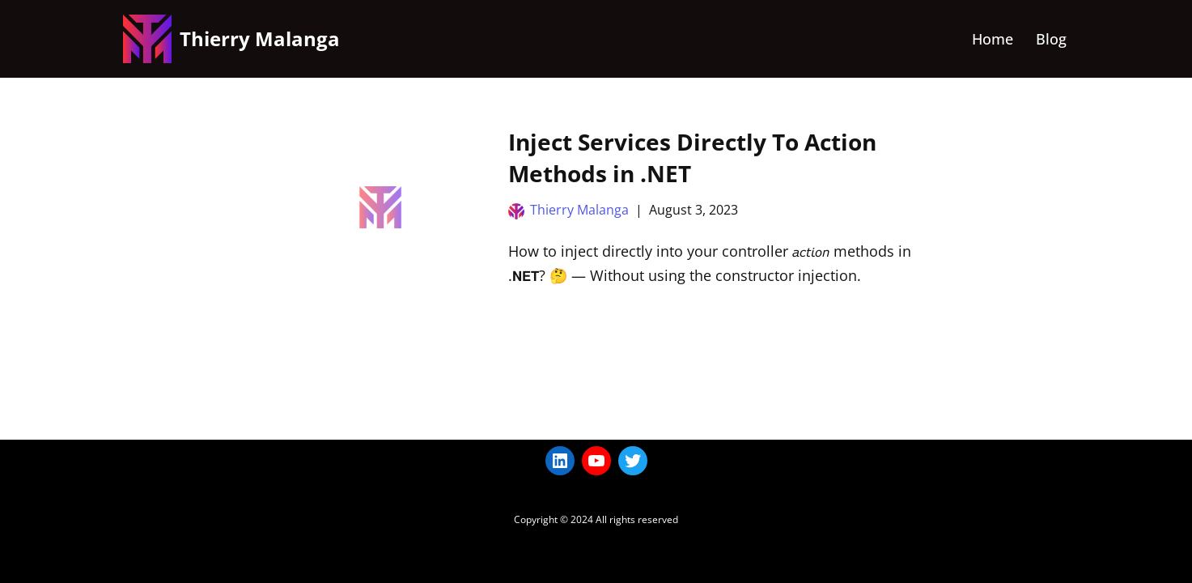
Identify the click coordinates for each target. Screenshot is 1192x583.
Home (992, 39)
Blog (1051, 39)
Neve (140, 560)
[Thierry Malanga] (231, 39)
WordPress (295, 560)
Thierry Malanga (579, 210)
